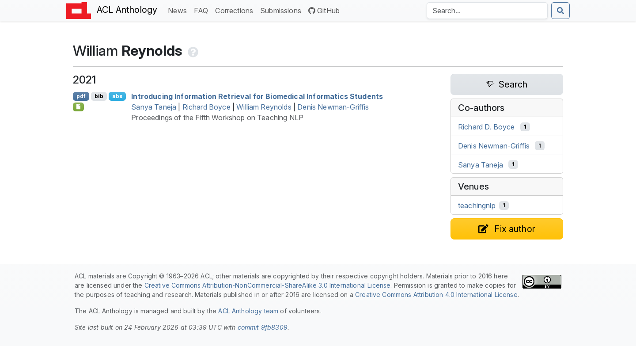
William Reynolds (264, 107)
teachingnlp (477, 205)
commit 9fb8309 (263, 327)
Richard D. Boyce (486, 126)
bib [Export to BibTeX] (99, 96)
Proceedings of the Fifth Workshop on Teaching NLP (217, 117)
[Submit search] (560, 10)
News (179, 10)
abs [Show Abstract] (117, 96)
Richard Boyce (206, 107)
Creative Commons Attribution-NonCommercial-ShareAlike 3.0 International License (267, 285)
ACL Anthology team (248, 311)
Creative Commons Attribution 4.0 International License (436, 294)
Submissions (282, 10)
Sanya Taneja (153, 107)
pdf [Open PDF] (81, 96)
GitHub (324, 10)
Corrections (236, 10)
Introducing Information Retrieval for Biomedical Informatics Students (257, 96)
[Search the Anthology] (487, 10)
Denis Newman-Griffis (333, 107)
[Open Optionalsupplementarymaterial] (78, 107)
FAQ (203, 10)
